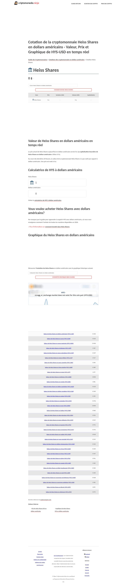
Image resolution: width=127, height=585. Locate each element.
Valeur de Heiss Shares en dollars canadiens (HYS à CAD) (59, 391)
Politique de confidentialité (40, 559)
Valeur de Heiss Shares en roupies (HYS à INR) (59, 463)
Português (87, 575)
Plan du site (40, 554)
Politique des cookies (40, 562)
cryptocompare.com (45, 500)
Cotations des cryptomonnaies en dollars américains (66, 60)
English (87, 567)
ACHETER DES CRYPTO (91, 4)
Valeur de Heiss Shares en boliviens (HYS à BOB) (58, 377)
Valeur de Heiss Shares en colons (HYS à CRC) (59, 396)
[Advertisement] (59, 21)
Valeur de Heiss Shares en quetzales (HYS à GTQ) (59, 401)
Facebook (87, 554)
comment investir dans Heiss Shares (57, 227)
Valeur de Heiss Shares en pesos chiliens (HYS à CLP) (58, 358)
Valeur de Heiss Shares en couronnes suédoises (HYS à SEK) (58, 482)
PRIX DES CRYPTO (106, 4)
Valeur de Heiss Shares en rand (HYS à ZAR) (58, 473)
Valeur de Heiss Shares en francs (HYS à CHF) (59, 453)
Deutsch (87, 573)
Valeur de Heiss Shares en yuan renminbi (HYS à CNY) (59, 439)
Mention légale (40, 557)
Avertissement (40, 565)
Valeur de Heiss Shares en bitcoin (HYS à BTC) (59, 487)
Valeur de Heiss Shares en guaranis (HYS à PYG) (58, 425)
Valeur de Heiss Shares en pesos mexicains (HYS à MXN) (58, 343)
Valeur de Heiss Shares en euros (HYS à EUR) (59, 338)
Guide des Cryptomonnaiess (37, 60)
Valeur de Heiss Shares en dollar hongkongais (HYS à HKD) (58, 468)
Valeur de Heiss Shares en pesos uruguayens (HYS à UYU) (59, 429)
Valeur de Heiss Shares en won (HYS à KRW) (58, 405)
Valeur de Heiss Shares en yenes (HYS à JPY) (58, 372)
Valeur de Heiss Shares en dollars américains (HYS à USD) (59, 334)
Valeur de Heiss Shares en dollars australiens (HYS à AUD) (59, 386)
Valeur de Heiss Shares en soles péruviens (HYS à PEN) (58, 415)
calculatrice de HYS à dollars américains (47, 200)
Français (87, 570)
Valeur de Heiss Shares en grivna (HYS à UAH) (59, 449)
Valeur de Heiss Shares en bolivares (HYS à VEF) (58, 348)
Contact (40, 551)
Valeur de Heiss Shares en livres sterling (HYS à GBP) (58, 367)
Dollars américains (34, 188)
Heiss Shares (32, 177)
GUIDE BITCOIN (76, 4)
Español (87, 564)
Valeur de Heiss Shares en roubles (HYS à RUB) (58, 434)
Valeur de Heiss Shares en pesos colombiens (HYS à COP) (59, 353)
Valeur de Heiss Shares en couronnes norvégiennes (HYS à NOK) (59, 477)
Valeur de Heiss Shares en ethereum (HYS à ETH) (59, 492)
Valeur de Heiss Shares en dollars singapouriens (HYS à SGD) (59, 444)
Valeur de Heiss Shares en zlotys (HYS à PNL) (58, 458)
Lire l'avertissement (58, 555)
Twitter (87, 557)
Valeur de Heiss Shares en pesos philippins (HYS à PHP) (58, 420)
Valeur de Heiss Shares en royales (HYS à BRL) (59, 382)
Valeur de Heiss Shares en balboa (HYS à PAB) (59, 410)
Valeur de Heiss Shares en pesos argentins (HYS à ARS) (58, 362)
